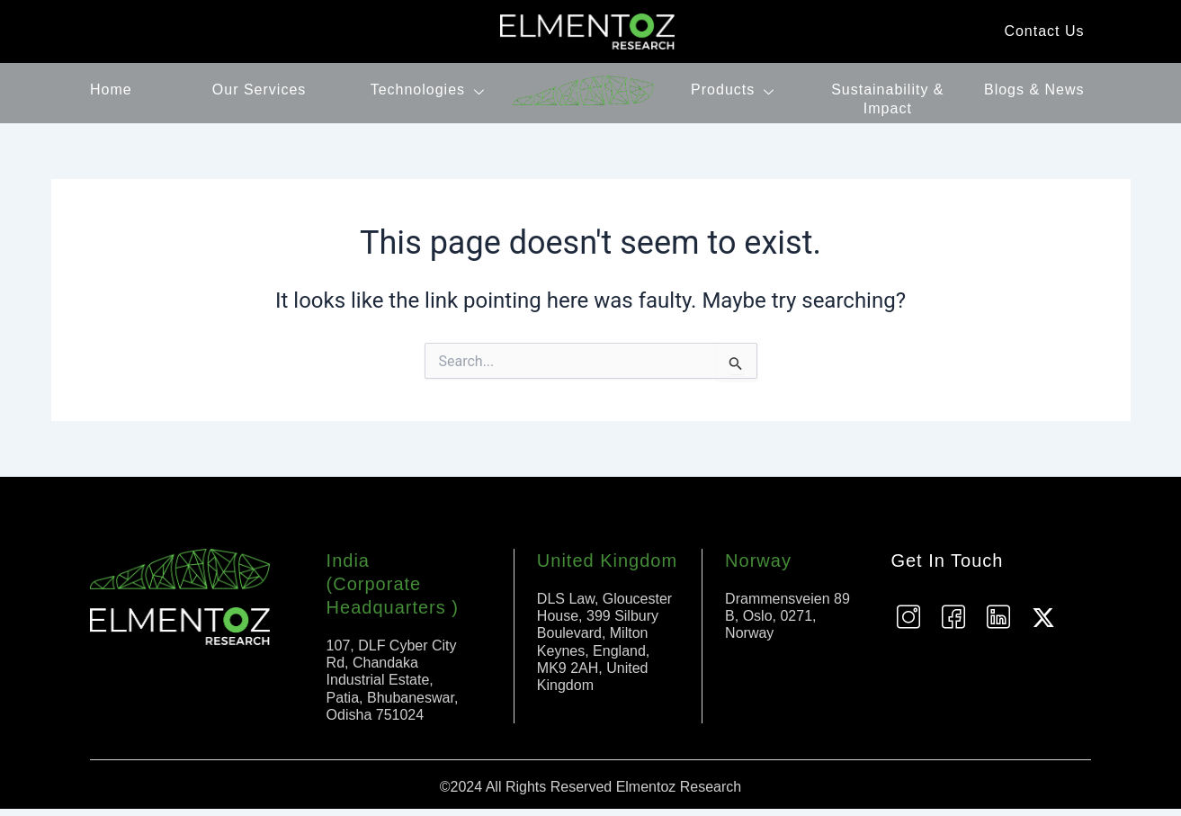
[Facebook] (953, 624)
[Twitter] (1043, 624)
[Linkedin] (998, 624)
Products (735, 89)
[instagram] (908, 624)
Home (111, 89)
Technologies (430, 89)
